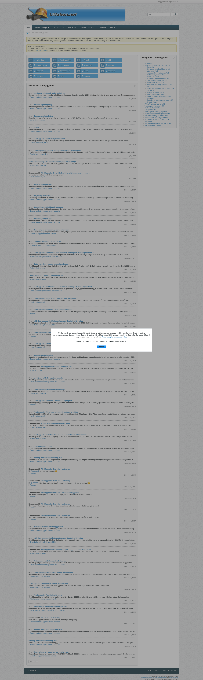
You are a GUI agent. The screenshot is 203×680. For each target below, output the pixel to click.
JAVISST (101, 346)
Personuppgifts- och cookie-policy (114, 337)
